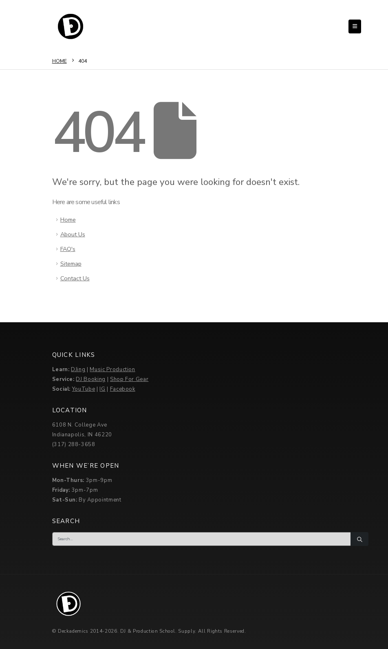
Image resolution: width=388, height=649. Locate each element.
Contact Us (75, 278)
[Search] (359, 539)
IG (102, 389)
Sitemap (71, 264)
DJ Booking (91, 379)
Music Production (112, 369)
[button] (354, 26)
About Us (72, 234)
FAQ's (67, 249)
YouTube (83, 389)
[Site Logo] (70, 26)
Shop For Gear (129, 379)
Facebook (122, 389)
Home (68, 220)
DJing (78, 369)
